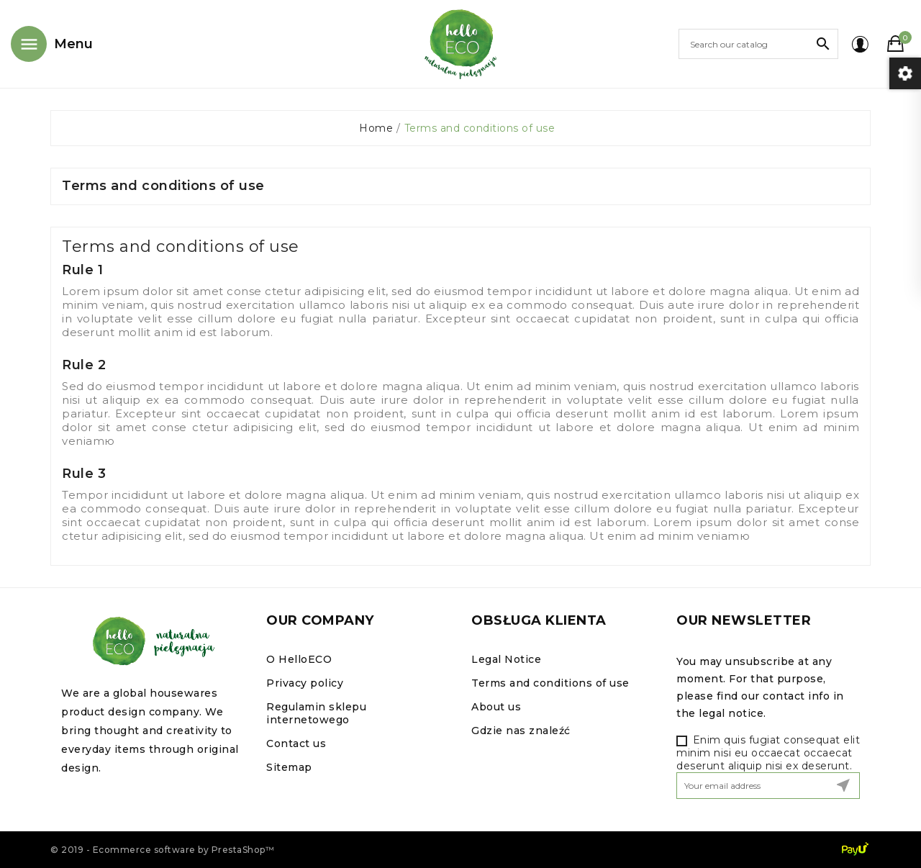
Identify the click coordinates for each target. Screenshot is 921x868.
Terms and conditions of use (550, 683)
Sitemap (289, 767)
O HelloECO (299, 659)
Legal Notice (506, 659)
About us (496, 706)
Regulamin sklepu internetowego (316, 713)
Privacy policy (304, 683)
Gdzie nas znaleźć (521, 730)
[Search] (758, 44)
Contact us (296, 743)
